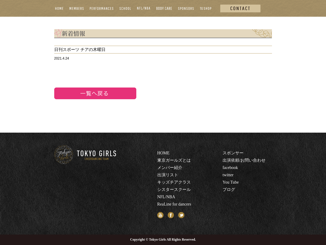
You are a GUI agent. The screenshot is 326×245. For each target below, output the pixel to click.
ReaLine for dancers (174, 204)
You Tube (231, 182)
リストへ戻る (95, 93)
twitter (228, 175)
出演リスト (167, 175)
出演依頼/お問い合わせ (244, 160)
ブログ (229, 189)
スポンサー (233, 153)
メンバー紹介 (169, 167)
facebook (230, 167)
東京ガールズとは (174, 160)
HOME (163, 153)
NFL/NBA (166, 196)
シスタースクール (174, 189)
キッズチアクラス (174, 182)
